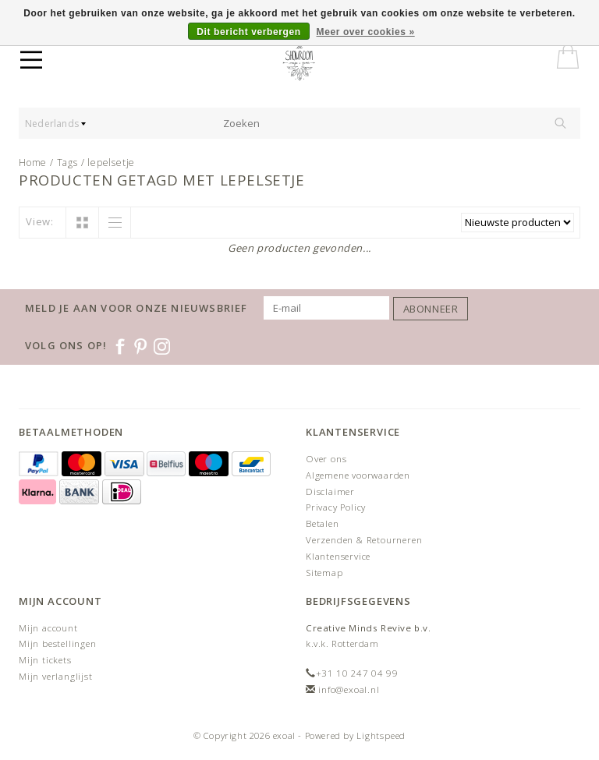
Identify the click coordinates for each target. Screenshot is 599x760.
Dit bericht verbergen (248, 32)
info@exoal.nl (348, 689)
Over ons (326, 459)
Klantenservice (338, 556)
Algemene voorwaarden (358, 475)
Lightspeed (381, 735)
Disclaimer (330, 491)
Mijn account (48, 628)
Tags (67, 162)
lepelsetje (111, 162)
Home (33, 162)
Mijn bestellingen (58, 643)
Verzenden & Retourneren (364, 540)
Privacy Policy (336, 507)
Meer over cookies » (366, 32)
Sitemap (324, 572)
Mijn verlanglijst (56, 676)
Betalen (322, 523)
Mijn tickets (45, 660)
